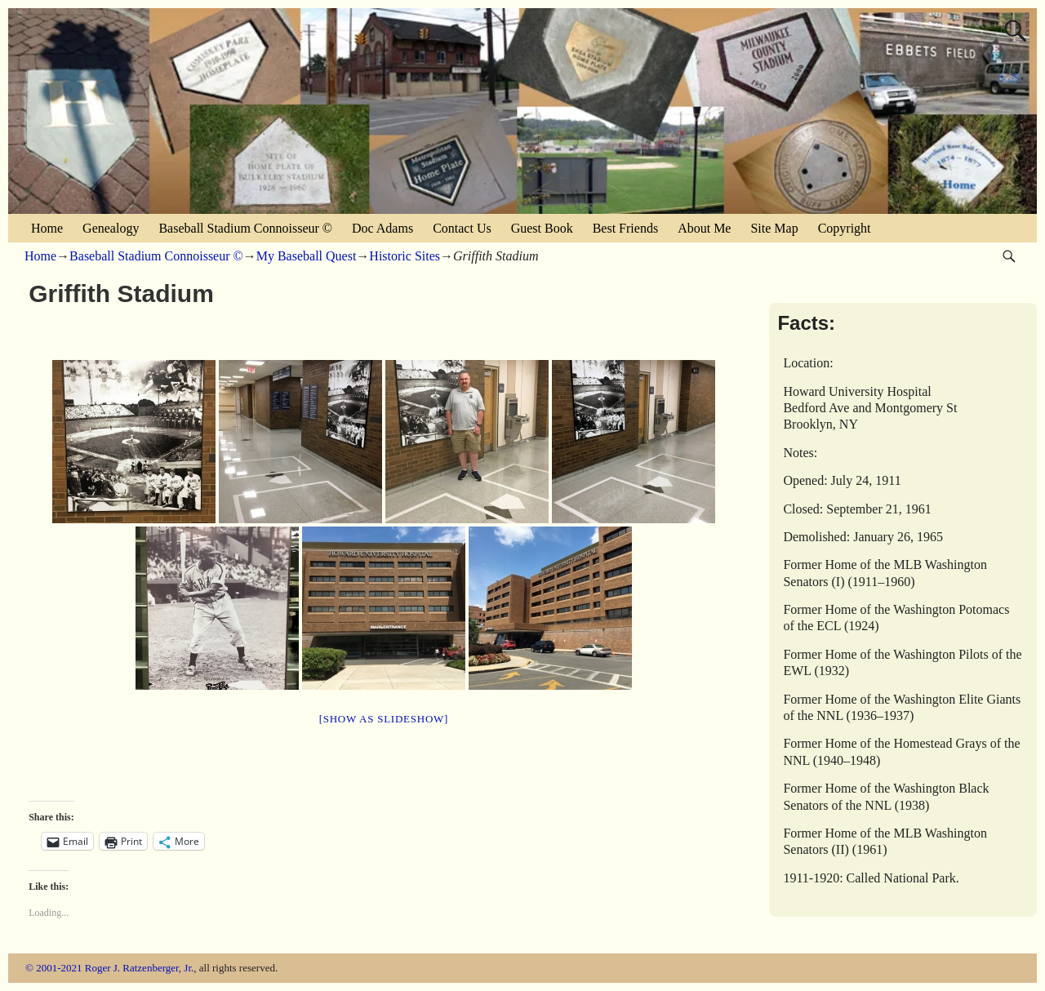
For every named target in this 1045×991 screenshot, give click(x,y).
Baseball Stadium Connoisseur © (245, 228)
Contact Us (462, 228)
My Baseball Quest (306, 256)
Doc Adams (382, 228)
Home (47, 228)
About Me (704, 228)
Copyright (844, 228)
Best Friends (625, 228)
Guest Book (542, 228)
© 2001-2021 (53, 968)
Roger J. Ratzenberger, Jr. (139, 968)
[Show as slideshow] (383, 719)
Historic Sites (404, 256)
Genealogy (110, 228)
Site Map (774, 228)
